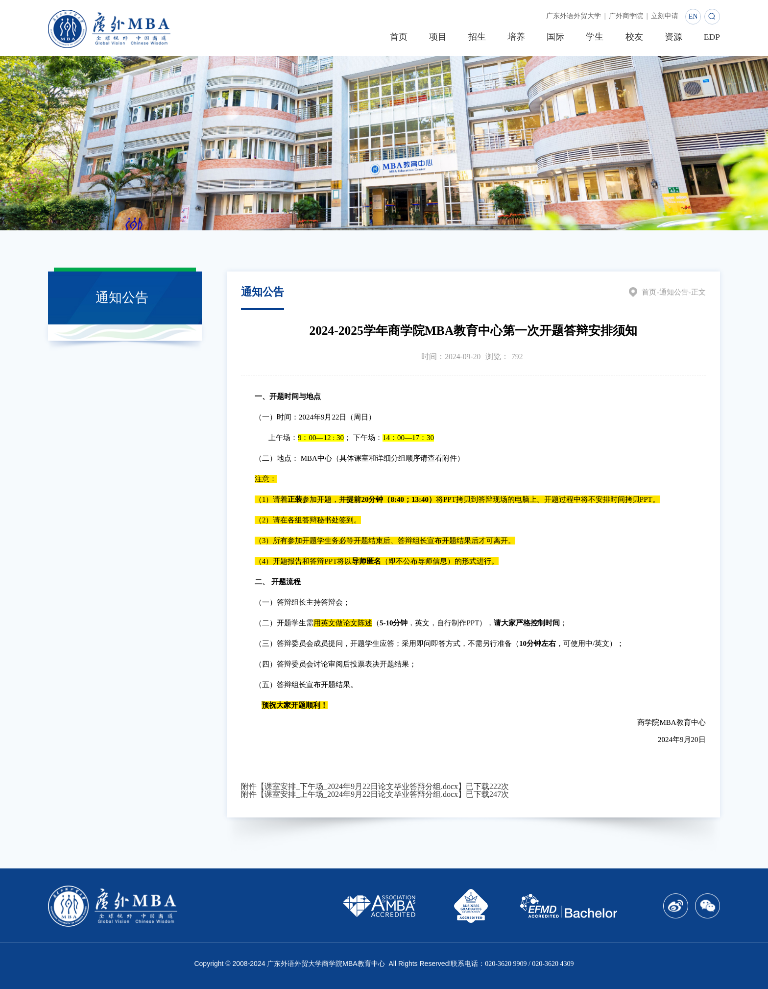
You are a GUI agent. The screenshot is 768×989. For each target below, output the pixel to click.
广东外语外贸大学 (558, 16)
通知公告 (671, 292)
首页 (645, 292)
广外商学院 (617, 16)
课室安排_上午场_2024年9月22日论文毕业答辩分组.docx (361, 794)
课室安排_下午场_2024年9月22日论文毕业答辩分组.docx (361, 786)
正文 (698, 292)
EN (693, 16)
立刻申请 (661, 16)
